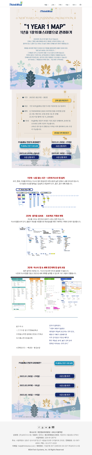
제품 (46, 5)
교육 (53, 5)
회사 (75, 5)
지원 (68, 5)
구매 (61, 5)
